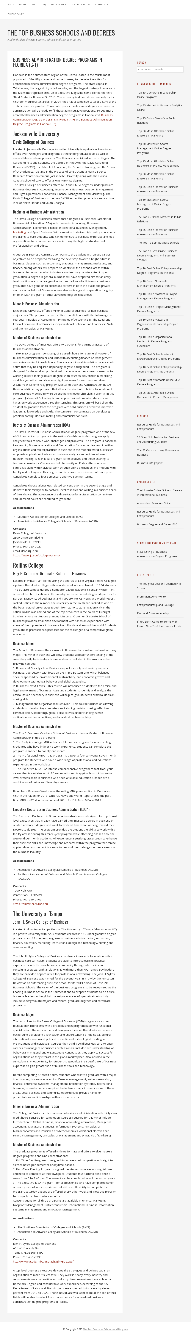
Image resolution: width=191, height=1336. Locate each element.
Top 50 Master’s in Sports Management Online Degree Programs (154, 148)
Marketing (19, 232)
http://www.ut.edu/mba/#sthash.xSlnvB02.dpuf (43, 1261)
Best (34, 4)
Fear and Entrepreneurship (153, 613)
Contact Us (101, 4)
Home (10, 4)
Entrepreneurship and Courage (155, 605)
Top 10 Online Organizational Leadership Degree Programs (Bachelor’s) (155, 341)
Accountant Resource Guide (154, 503)
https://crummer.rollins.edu (30, 904)
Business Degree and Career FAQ (157, 524)
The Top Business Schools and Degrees (105, 1329)
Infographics (58, 4)
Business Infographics (150, 463)
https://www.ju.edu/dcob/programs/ (36, 555)
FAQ (44, 4)
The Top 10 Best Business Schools (158, 242)
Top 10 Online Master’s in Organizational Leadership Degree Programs (157, 324)
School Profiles (81, 4)
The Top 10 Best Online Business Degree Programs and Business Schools (157, 255)
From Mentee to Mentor (152, 596)
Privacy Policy (15, 13)
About (22, 4)
